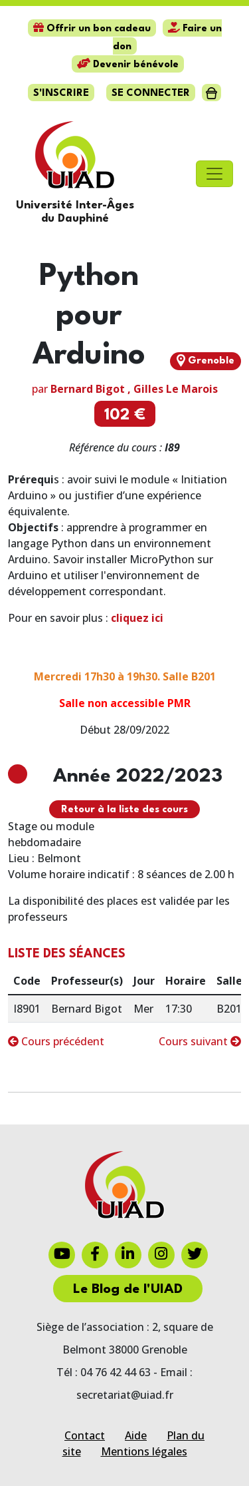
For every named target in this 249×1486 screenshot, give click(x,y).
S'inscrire (61, 94)
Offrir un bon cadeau (92, 29)
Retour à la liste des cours (124, 810)
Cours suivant (200, 1041)
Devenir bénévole (128, 65)
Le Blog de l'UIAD (128, 1289)
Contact (84, 1435)
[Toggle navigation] (214, 173)
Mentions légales (144, 1451)
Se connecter (151, 94)
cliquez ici (137, 618)
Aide (136, 1435)
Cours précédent (56, 1041)
